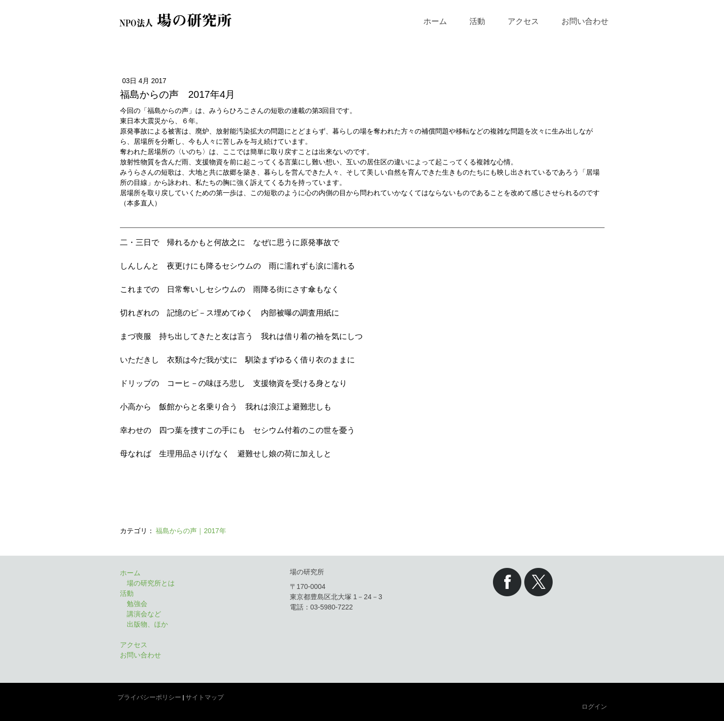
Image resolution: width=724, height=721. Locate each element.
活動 (477, 21)
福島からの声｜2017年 (191, 531)
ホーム (435, 21)
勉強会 (137, 604)
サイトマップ (205, 697)
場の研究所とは (151, 583)
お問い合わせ (584, 21)
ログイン (594, 706)
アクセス (523, 21)
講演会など (144, 614)
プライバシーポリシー (149, 697)
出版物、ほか (147, 624)
